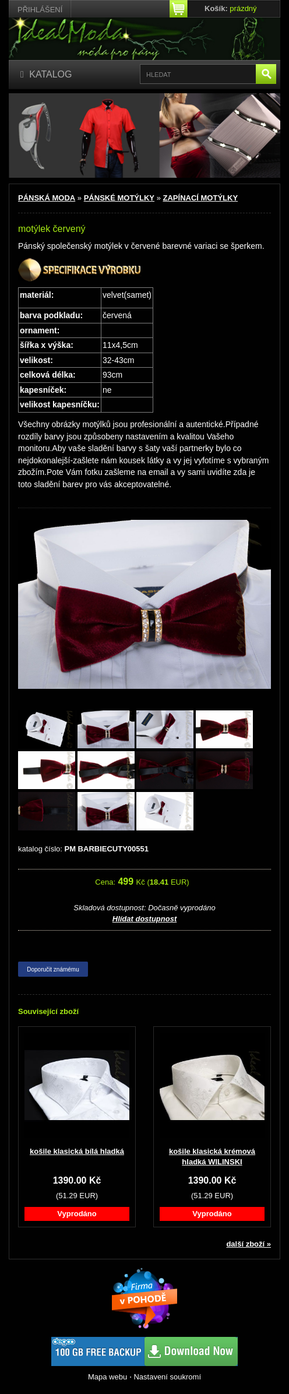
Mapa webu (107, 1376)
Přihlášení (39, 9)
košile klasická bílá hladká (77, 1151)
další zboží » (248, 1244)
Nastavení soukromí (167, 1376)
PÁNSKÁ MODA (46, 197)
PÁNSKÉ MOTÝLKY (119, 197)
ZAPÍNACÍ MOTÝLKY (200, 197)
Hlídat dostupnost (144, 918)
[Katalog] (46, 75)
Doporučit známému (53, 969)
